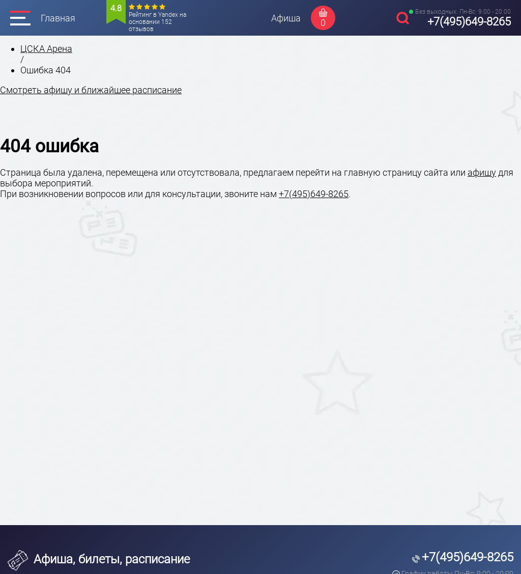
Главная (58, 18)
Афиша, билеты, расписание (99, 559)
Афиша (286, 18)
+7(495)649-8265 (469, 21)
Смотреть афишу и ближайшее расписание (91, 90)
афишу (482, 172)
